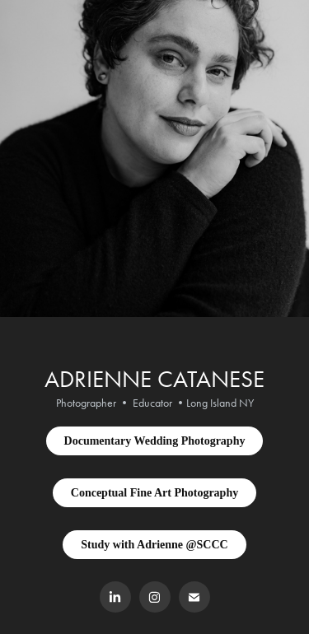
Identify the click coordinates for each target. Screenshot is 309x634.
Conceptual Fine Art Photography (154, 493)
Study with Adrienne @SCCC (154, 544)
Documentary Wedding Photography (155, 441)
